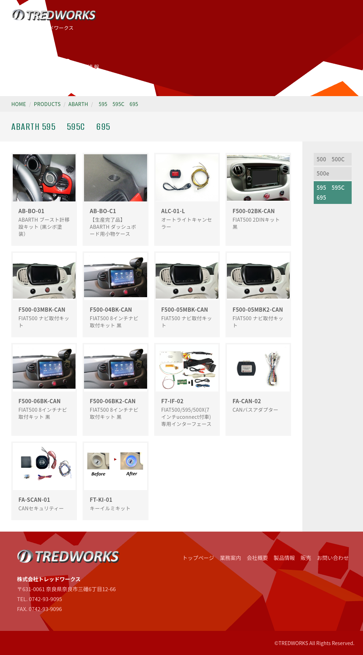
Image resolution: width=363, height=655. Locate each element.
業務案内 (230, 557)
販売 (306, 557)
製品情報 (284, 557)
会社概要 (257, 557)
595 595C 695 (118, 103)
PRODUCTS (47, 103)
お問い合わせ (333, 557)
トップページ (198, 557)
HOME (18, 103)
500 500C (331, 159)
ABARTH (78, 103)
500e (323, 173)
